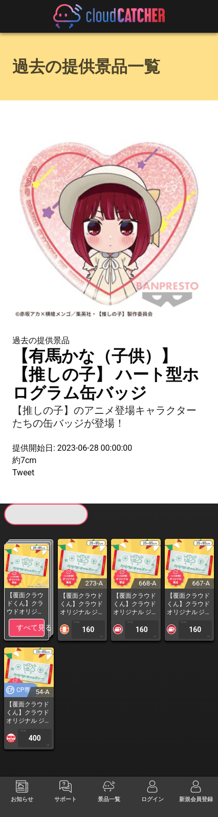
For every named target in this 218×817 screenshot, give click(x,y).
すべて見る (30, 627)
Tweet (23, 472)
